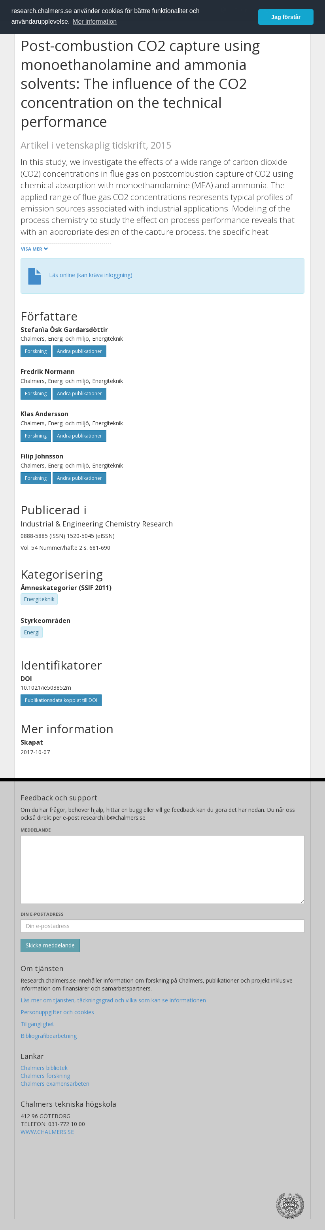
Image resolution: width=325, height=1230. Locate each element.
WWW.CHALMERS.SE (47, 1132)
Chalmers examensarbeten (55, 1083)
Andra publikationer (79, 351)
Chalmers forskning (45, 1075)
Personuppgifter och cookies (57, 1012)
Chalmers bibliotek (44, 1068)
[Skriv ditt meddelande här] (162, 869)
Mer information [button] (95, 21)
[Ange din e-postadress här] (162, 926)
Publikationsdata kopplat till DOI (61, 700)
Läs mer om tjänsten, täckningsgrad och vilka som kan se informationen (113, 1000)
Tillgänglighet (37, 1024)
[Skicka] (50, 945)
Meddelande (36, 830)
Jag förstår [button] (285, 17)
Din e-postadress (42, 914)
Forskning (36, 351)
